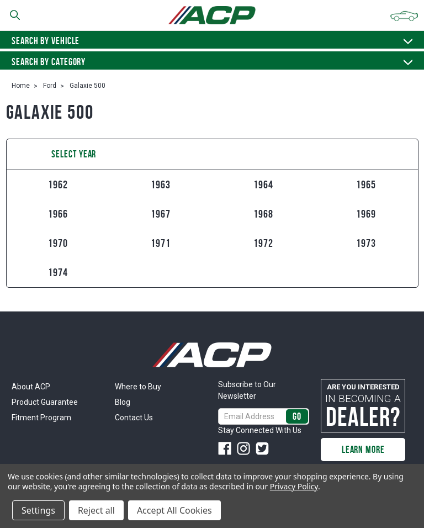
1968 (263, 214)
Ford (49, 85)
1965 (366, 184)
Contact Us (134, 417)
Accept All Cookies (174, 510)
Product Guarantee (45, 402)
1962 (58, 184)
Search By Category (212, 61)
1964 (263, 184)
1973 (366, 243)
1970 (58, 243)
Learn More (363, 449)
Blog (122, 402)
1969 (366, 214)
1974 (58, 272)
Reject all (96, 510)
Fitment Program (41, 417)
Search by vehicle (212, 40)
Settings (38, 510)
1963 (161, 184)
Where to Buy (138, 386)
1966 (58, 214)
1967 (161, 214)
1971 (161, 243)
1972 (263, 243)
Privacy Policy (294, 486)
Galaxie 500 (87, 85)
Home (21, 85)
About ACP (31, 386)
